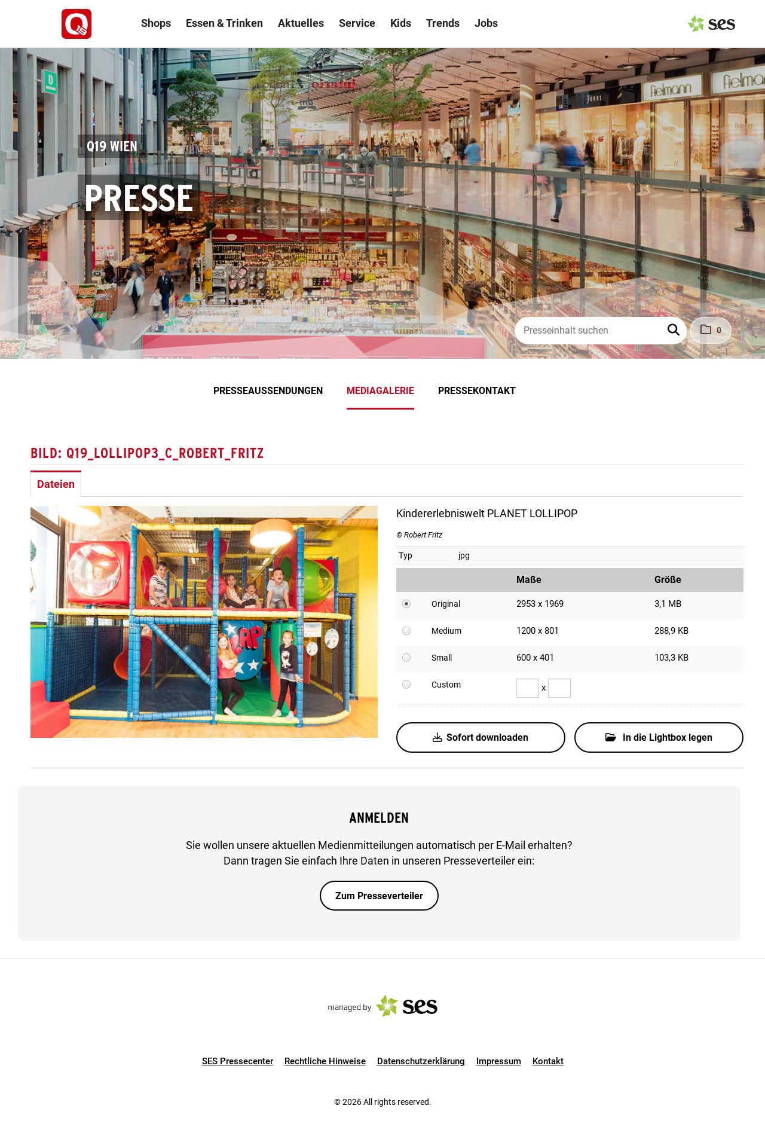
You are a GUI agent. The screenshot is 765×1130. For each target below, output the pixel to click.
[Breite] (527, 688)
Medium (446, 631)
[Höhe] (559, 688)
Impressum (498, 1061)
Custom (446, 684)
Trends (443, 23)
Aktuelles (301, 23)
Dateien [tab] (56, 484)
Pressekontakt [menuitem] (477, 390)
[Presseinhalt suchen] (601, 330)
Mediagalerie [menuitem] (380, 390)
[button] (675, 330)
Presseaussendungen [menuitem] (268, 390)
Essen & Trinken (224, 23)
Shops (156, 23)
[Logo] (76, 24)
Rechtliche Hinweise (325, 1061)
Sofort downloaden (480, 737)
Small (442, 657)
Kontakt (548, 1061)
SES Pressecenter (237, 1061)
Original (446, 604)
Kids (400, 23)
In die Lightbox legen (658, 737)
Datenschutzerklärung (421, 1061)
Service (357, 23)
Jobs (486, 23)
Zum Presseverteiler (379, 896)
